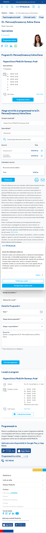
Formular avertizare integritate (13, 506)
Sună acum (8, 180)
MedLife (4, 13)
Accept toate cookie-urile (23, 286)
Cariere (5, 496)
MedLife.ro (7, 475)
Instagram (6, 513)
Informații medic (29, 17)
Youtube (17, 513)
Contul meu (39, 7)
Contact (5, 489)
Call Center (10, 493)
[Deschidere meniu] (2, 6)
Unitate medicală (7, 118)
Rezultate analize (34, 7)
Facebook (3, 513)
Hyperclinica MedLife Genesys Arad (20, 61)
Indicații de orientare (24, 414)
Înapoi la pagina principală (11, 17)
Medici (11, 13)
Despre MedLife (9, 485)
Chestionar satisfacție (10, 500)
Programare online (44, 7)
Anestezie (6, 35)
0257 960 (40, 94)
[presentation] (15, 355)
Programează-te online (11, 456)
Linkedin (13, 513)
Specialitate (5, 128)
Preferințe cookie (23, 281)
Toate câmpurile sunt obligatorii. (12, 349)
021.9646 (9, 460)
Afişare (38, 275)
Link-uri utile (7, 480)
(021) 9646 (14, 232)
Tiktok (10, 513)
